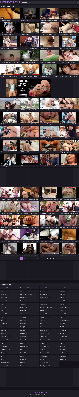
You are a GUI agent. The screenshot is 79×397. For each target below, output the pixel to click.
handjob (24, 327)
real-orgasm (45, 366)
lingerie (44, 291)
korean (23, 359)
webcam (64, 346)
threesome (64, 320)
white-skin (64, 356)
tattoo (63, 314)
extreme (4, 366)
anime (4, 297)
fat (22, 301)
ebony (4, 353)
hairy (23, 320)
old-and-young (46, 330)
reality (63, 288)
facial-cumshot (26, 294)
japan (23, 343)
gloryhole (24, 317)
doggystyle (5, 346)
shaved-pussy (65, 307)
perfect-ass (44, 353)
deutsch (4, 340)
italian (23, 340)
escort (4, 356)
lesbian (44, 288)
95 (50, 258)
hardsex (24, 333)
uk (62, 327)
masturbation (45, 297)
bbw (3, 310)
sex (62, 294)
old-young (44, 333)
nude (43, 323)
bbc (3, 307)
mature (44, 301)
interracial (24, 336)
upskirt (63, 333)
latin (23, 366)
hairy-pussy (25, 323)
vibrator (63, 336)
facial (23, 291)
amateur (5, 288)
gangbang (25, 304)
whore (63, 359)
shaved (63, 304)
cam (3, 320)
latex (23, 363)
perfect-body (45, 356)
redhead (64, 291)
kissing (23, 356)
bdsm (4, 314)
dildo (4, 343)
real (43, 359)
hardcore (24, 330)
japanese (24, 346)
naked (43, 310)
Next (57, 258)
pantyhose (44, 346)
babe (4, 304)
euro (3, 359)
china (4, 333)
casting (4, 323)
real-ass (44, 363)
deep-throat (6, 336)
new (43, 320)
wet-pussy (64, 353)
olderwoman (45, 340)
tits (63, 323)
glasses (23, 314)
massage (44, 294)
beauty (4, 317)
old (42, 327)
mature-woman (46, 307)
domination (5, 349)
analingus (5, 294)
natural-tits (45, 317)
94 (47, 258)
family (23, 297)
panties (43, 343)
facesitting (24, 288)
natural (44, 314)
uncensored (64, 330)
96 (53, 258)
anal (3, 291)
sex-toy (63, 297)
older (43, 336)
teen (63, 317)
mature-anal (45, 304)
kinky (23, 353)
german (24, 307)
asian (4, 301)
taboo (63, 310)
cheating (4, 330)
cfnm (3, 327)
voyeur (63, 343)
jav (22, 349)
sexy (63, 301)
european (5, 363)
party (43, 349)
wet (62, 349)
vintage (63, 340)
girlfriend (24, 310)
